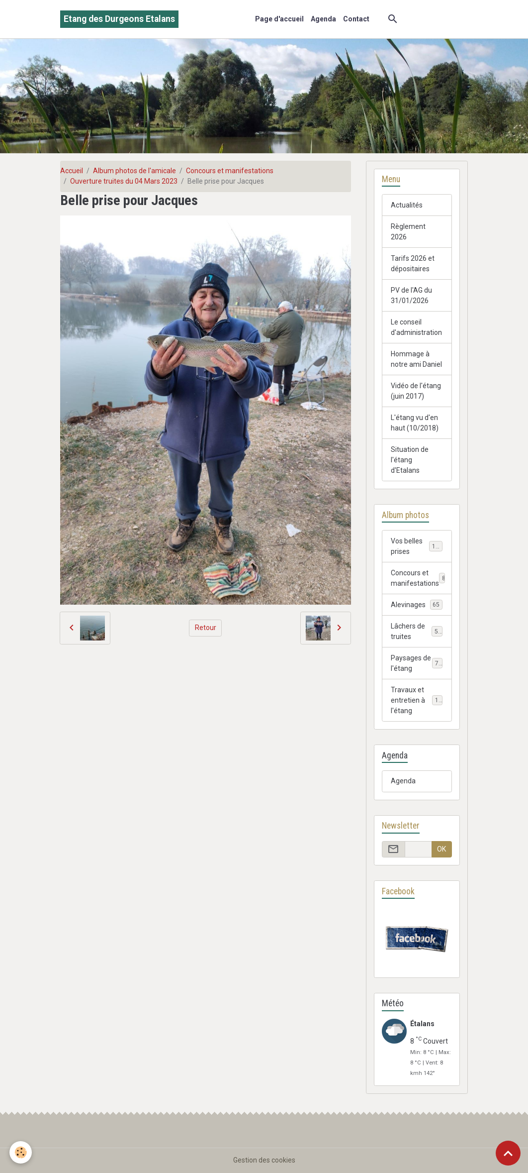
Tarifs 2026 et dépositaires (413, 263)
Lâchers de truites (416, 631)
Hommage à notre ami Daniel (416, 359)
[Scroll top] (508, 1153)
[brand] (119, 19)
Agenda (323, 19)
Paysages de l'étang (416, 663)
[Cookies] (21, 1152)
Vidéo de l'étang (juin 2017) (416, 391)
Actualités (407, 205)
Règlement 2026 (408, 231)
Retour (205, 628)
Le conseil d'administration (416, 327)
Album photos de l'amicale (134, 171)
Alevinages (416, 605)
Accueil (71, 171)
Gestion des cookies (264, 1160)
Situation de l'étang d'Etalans (410, 459)
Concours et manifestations (229, 171)
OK (441, 849)
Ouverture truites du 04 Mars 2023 (123, 181)
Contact (356, 19)
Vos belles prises (416, 546)
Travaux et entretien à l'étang (418, 700)
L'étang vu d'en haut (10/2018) (415, 423)
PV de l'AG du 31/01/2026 (411, 295)
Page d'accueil (279, 19)
